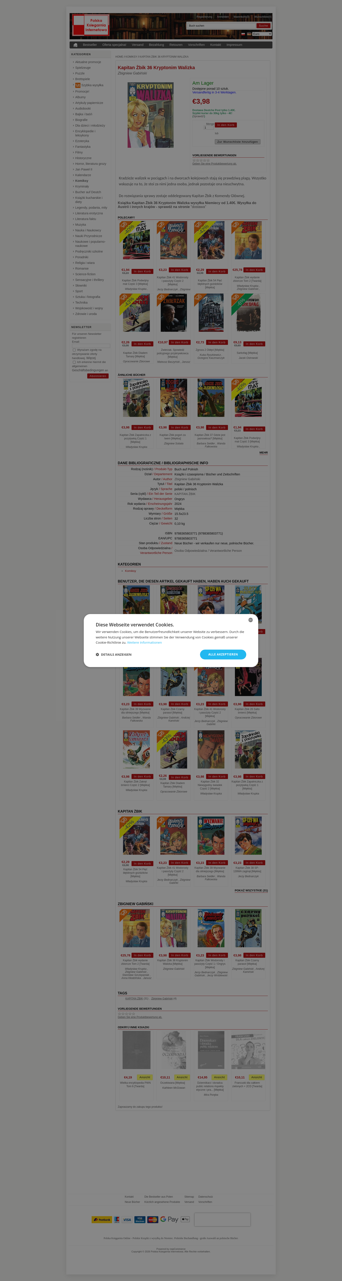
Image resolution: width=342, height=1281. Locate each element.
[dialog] (171, 640)
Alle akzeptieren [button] (223, 654)
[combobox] (250, 620)
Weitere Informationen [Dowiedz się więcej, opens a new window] (144, 642)
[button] (114, 655)
